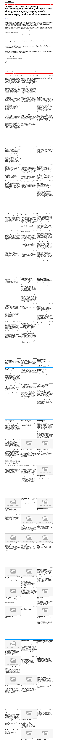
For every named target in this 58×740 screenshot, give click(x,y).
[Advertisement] (29, 138)
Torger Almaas (7, 18)
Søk (51, 4)
